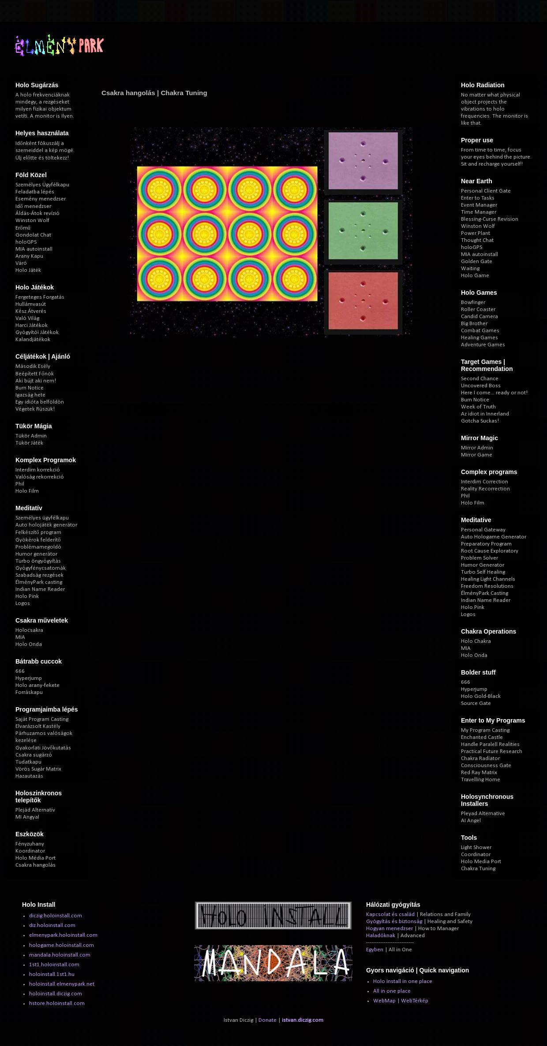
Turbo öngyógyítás (38, 561)
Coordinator (476, 854)
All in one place (392, 991)
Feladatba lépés (34, 192)
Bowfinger (473, 302)
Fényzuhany (29, 844)
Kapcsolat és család (390, 914)
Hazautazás (29, 776)
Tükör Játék (29, 443)
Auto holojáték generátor (46, 525)
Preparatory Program (486, 544)
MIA (20, 637)
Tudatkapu (28, 762)
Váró (21, 263)
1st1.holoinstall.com (54, 965)
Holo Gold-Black (481, 696)
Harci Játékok (31, 325)
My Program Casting (485, 730)
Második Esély (32, 366)
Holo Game (475, 275)
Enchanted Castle (482, 737)
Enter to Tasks (478, 198)
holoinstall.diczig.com (55, 994)
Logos (22, 603)
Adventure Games (483, 345)
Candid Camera (479, 316)
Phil (19, 484)
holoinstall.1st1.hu (52, 974)
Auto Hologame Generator (493, 537)
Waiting (470, 268)
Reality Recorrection (485, 489)
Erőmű (22, 228)
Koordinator (30, 851)
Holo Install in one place (402, 981)
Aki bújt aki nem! (35, 381)
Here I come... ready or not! (494, 393)
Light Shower (476, 847)
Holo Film (27, 491)
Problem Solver (479, 558)
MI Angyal (27, 817)
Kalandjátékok (32, 339)
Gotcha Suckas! (480, 421)
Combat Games (480, 331)
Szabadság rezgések (39, 575)
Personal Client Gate (486, 191)
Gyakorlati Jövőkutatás (43, 748)
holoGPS (26, 242)
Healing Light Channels (488, 579)
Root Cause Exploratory (489, 551)
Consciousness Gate (486, 765)
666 (20, 671)
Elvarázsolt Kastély (37, 726)
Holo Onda (28, 644)
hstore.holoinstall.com (57, 1003)
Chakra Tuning (478, 869)
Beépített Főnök (34, 374)
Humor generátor (36, 554)
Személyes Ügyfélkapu (42, 185)
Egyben (374, 950)
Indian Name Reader (40, 589)
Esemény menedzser (40, 199)
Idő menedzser (33, 206)
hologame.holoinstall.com (61, 945)
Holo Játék (28, 270)
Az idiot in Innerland (485, 414)
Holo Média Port (35, 858)
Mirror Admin (477, 448)
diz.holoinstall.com (52, 925)
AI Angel (471, 820)
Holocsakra (29, 630)
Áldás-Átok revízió (37, 213)
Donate (268, 1020)
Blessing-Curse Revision (489, 219)
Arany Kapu (29, 256)
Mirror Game (476, 455)
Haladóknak (380, 935)
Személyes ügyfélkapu (42, 518)
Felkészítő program (38, 532)
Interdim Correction (484, 482)
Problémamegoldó (38, 547)
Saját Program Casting (41, 719)
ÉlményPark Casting (484, 593)
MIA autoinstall (33, 249)
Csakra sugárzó (33, 755)
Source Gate (476, 703)
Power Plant (475, 233)
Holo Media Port (481, 861)
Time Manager (478, 212)
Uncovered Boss (481, 386)
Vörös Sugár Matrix (38, 769)
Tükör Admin (31, 436)
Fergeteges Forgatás (39, 297)
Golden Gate (476, 261)
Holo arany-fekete (37, 685)
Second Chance (479, 379)
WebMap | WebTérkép (400, 1001)
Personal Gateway (483, 530)
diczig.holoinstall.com (55, 916)
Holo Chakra (476, 641)
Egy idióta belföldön (39, 402)
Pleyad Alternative (483, 813)
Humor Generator (482, 565)
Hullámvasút (30, 304)
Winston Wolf (32, 220)
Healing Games (479, 338)
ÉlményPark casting (38, 582)
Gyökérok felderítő (38, 540)
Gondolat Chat (33, 235)
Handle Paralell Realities (490, 744)
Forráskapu (29, 692)
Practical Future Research (491, 751)
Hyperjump (28, 678)
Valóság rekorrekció (39, 477)
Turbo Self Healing (483, 572)
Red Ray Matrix (479, 772)
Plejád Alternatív (35, 810)
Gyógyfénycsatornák (40, 568)
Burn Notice (29, 388)
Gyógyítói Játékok (37, 332)
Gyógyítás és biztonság (394, 921)
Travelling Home (480, 780)
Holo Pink (27, 596)
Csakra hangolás (35, 865)
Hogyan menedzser (389, 928)
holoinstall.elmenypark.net (61, 984)
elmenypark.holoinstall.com (63, 935)
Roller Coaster (478, 309)
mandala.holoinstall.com (59, 955)
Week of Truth (478, 407)
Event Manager (479, 205)
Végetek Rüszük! (35, 409)
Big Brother (474, 323)
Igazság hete (30, 395)
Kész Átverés (30, 311)
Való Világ (27, 318)
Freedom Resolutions (487, 586)
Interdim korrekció (37, 470)
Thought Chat (477, 240)
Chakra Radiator (480, 758)
